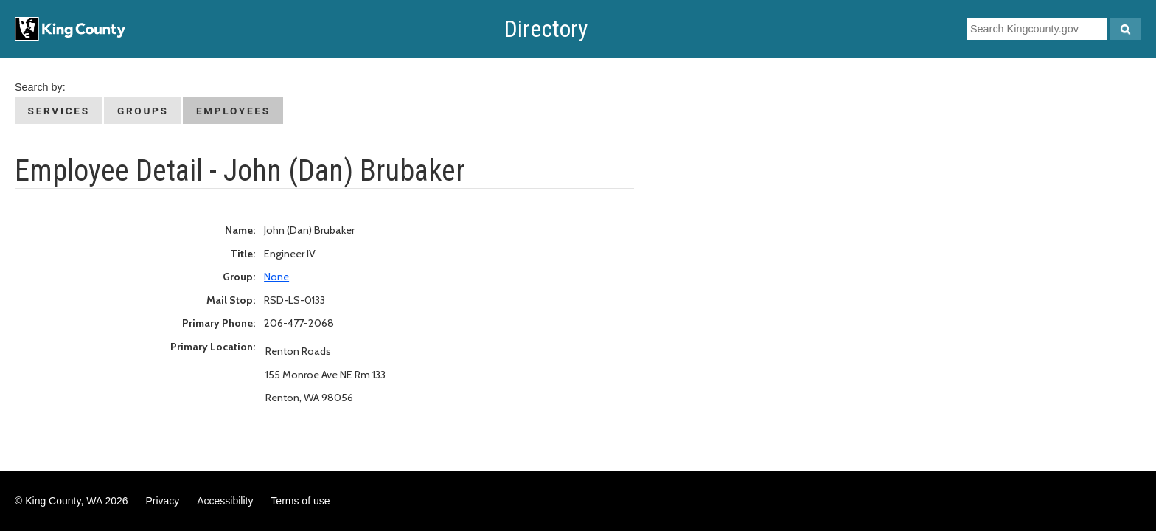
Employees (233, 111)
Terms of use (300, 501)
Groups (143, 111)
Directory (546, 29)
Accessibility (225, 501)
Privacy (162, 501)
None (276, 276)
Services (59, 111)
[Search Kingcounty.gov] (1125, 29)
